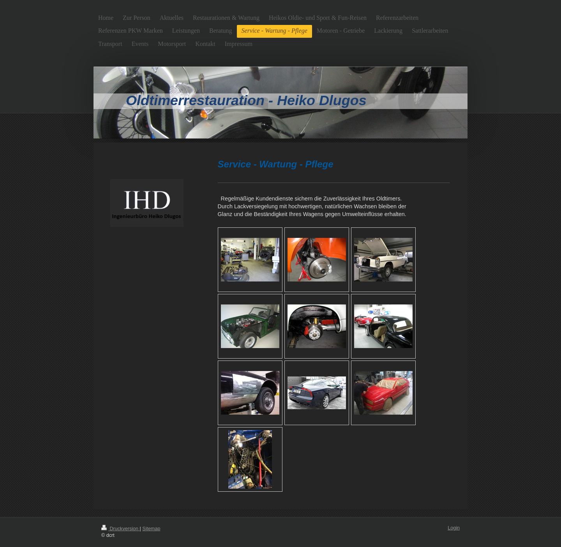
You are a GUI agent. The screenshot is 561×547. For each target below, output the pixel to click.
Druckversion (120, 528)
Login (454, 528)
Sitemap (151, 528)
